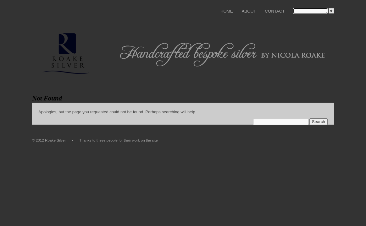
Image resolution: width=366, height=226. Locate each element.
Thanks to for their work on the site (118, 140)
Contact (275, 11)
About (249, 11)
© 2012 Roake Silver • (55, 140)
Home (226, 11)
